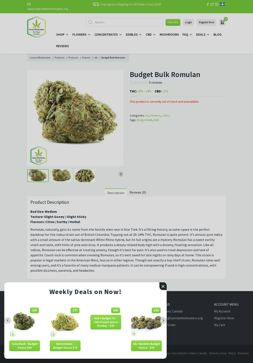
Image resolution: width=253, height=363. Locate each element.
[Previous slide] (7, 320)
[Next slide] (163, 320)
